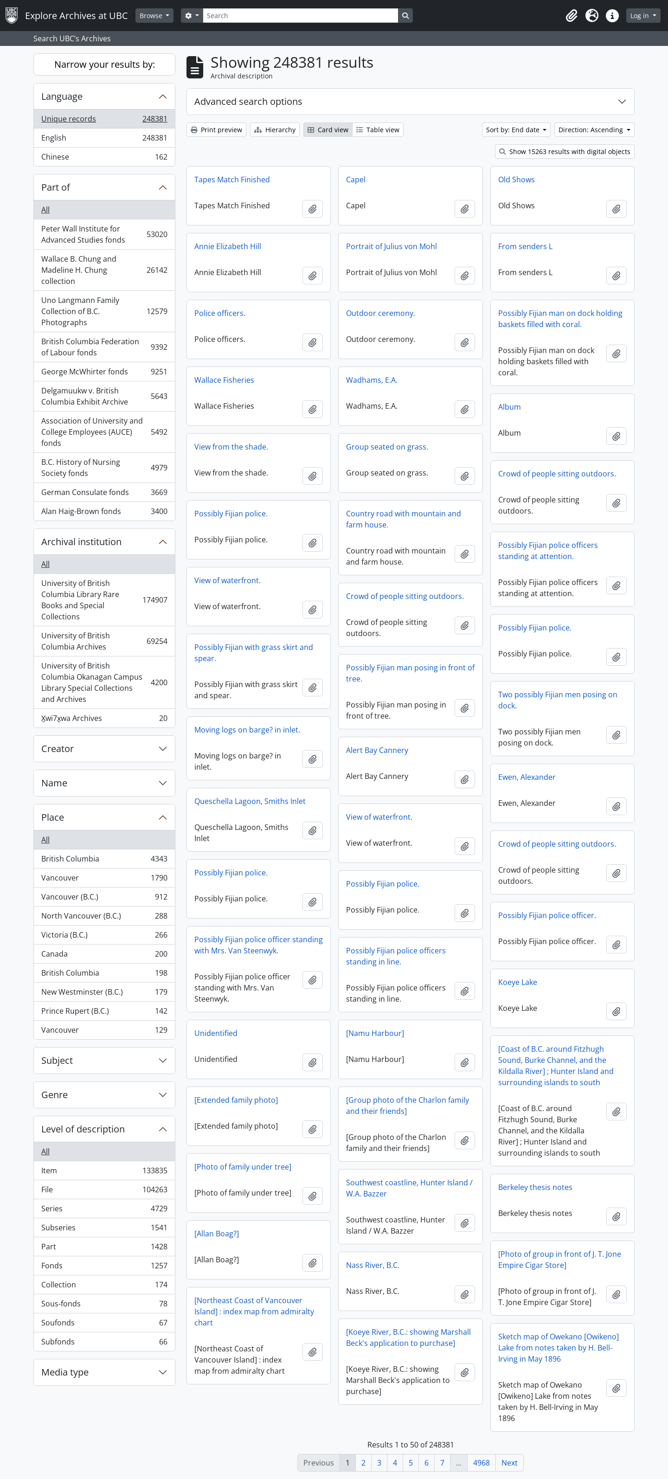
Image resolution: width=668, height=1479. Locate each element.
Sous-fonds (104, 1305)
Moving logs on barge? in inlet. (247, 730)
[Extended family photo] (236, 1100)
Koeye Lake (517, 982)
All (45, 210)
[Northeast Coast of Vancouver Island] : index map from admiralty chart (254, 1311)
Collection (104, 1286)
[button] (571, 16)
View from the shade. (231, 447)
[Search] (300, 15)
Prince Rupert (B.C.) (104, 1013)
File (104, 1191)
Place (52, 817)
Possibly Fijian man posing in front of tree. (410, 673)
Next (509, 1463)
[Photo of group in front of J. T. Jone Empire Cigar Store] (559, 1259)
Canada (104, 956)
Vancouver (104, 879)
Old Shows (516, 179)
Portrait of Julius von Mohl (391, 246)
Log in (640, 15)
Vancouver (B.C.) (104, 899)
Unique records (104, 121)
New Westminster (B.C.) (104, 994)
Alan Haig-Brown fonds (104, 513)
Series (104, 1210)
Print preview (216, 129)
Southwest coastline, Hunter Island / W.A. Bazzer (409, 1188)
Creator (57, 748)
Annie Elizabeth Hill (227, 246)
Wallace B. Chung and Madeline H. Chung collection (104, 270)
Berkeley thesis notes (535, 1187)
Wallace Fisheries (224, 380)
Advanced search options (248, 101)
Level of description (83, 1129)
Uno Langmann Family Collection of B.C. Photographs (104, 311)
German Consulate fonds (104, 494)
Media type (65, 1372)
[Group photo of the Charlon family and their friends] (407, 1105)
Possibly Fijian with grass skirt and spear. (253, 652)
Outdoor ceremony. (380, 313)
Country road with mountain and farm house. (403, 519)
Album (509, 407)
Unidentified (216, 1033)
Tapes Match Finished (232, 179)
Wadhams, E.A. (372, 380)
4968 (481, 1463)
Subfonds (104, 1343)
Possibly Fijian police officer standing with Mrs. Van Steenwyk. (258, 945)
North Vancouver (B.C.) (104, 918)
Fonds (104, 1267)
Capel (356, 179)
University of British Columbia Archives (104, 641)
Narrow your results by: (104, 64)
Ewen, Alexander (527, 777)
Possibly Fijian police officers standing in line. (396, 956)
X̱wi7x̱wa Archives (104, 720)
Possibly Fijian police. (231, 513)
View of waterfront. (227, 580)
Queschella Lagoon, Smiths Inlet (250, 801)
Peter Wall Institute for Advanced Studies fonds (104, 234)
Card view (328, 129)
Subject (57, 1060)
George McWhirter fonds (104, 373)
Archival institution (81, 541)
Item (104, 1172)
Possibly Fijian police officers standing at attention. (548, 550)
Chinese (104, 158)
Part (104, 1248)
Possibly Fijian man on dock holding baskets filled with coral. (560, 318)
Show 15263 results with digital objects (564, 151)
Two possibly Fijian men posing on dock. (557, 700)
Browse (152, 15)
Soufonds (104, 1324)
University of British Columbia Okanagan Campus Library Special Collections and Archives (104, 682)
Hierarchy (274, 129)
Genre (54, 1094)
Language (62, 96)
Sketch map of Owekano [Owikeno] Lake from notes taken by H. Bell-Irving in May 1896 (558, 1347)
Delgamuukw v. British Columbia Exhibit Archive (104, 396)
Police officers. (219, 313)
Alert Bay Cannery (377, 750)
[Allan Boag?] (216, 1233)
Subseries (104, 1229)
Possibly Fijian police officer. (547, 915)
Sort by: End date (513, 129)
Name (54, 783)
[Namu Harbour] (375, 1033)
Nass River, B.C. (372, 1265)
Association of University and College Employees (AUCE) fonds (104, 432)
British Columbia (104, 860)
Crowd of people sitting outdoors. (557, 474)
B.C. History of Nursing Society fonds (104, 467)
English (104, 140)
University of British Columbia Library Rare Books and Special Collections (104, 600)
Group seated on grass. (387, 447)
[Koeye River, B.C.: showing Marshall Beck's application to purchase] (408, 1337)
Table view (377, 129)
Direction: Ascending (592, 129)
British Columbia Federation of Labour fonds (104, 347)
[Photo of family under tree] (242, 1167)
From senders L (525, 246)
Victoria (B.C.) (104, 937)
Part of (55, 187)
